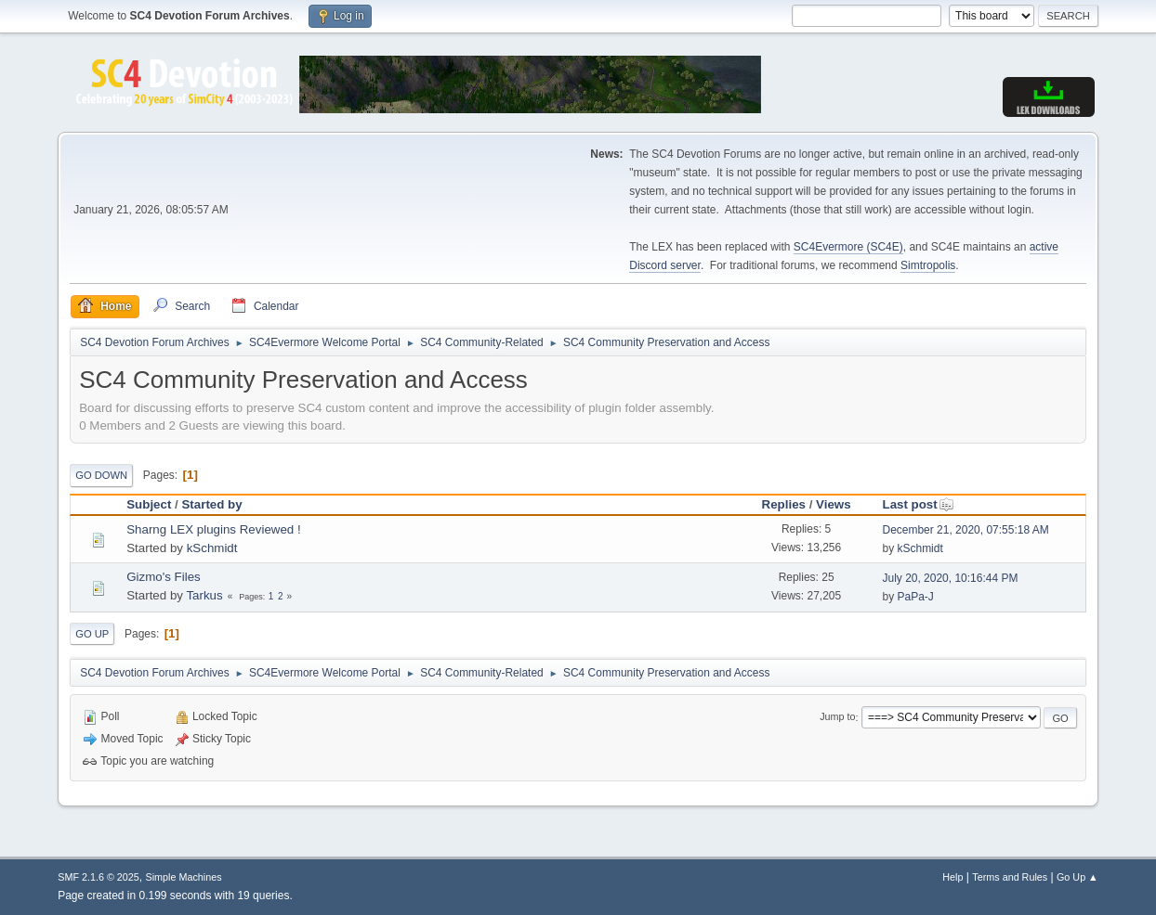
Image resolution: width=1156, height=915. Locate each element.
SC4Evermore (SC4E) (848, 246)
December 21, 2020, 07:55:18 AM (965, 529)
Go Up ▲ (1077, 877)
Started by (211, 504)
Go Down (101, 475)
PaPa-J (915, 596)
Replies (784, 504)
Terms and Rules (1009, 877)
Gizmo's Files (163, 577)
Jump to (837, 717)
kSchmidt (212, 548)
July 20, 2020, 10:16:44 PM (950, 578)
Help (952, 877)
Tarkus (204, 595)
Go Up (92, 633)
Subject (148, 504)
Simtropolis (927, 265)
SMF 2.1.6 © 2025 (98, 877)
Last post (917, 504)
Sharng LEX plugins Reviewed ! (213, 529)
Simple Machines (184, 877)
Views (833, 504)
